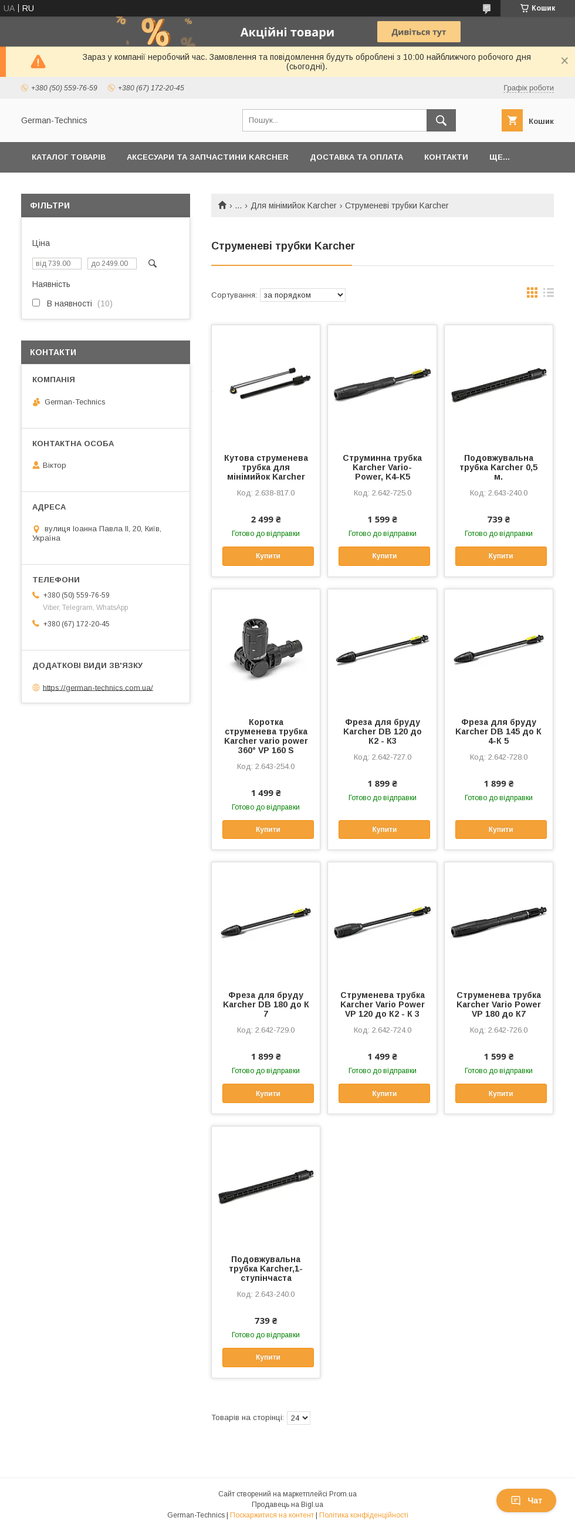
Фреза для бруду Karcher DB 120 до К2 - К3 (382, 731)
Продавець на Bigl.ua (287, 1504)
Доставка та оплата (356, 157)
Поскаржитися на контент (272, 1515)
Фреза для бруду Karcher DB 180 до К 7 (266, 1004)
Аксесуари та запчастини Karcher (208, 157)
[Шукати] (441, 120)
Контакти (446, 157)
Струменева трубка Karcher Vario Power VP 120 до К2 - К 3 (382, 1004)
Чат (526, 1500)
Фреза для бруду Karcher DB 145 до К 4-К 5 (498, 731)
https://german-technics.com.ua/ (98, 687)
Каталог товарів (69, 157)
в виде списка (548, 295)
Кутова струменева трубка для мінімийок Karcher (266, 467)
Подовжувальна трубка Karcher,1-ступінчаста (266, 1269)
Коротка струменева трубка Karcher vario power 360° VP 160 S (266, 736)
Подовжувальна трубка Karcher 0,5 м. (498, 467)
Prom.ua (343, 1494)
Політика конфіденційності (363, 1515)
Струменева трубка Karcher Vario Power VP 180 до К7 (498, 1004)
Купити (268, 556)
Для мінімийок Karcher (294, 205)
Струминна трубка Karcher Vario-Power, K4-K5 (382, 467)
